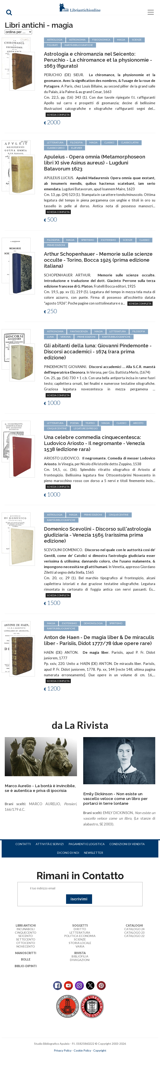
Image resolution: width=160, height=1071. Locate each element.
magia (70, 239)
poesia (74, 423)
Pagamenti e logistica (87, 844)
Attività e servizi (50, 844)
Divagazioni (80, 960)
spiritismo (87, 239)
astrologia (54, 514)
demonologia (93, 623)
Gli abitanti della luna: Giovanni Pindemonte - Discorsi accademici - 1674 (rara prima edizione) (98, 352)
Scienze (80, 939)
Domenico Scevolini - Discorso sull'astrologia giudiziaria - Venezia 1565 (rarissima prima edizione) (97, 535)
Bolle (25, 959)
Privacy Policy (62, 1050)
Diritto (80, 929)
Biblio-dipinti (26, 966)
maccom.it (67, 1057)
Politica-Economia (80, 936)
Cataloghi (134, 925)
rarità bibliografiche (116, 336)
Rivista (80, 953)
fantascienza (79, 331)
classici (144, 239)
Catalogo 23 (134, 932)
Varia (80, 946)
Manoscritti (25, 953)
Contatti (23, 844)
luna (50, 336)
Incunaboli (26, 929)
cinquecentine (57, 428)
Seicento (25, 936)
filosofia (53, 239)
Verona (65, 336)
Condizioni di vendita (127, 844)
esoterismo (108, 239)
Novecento (26, 946)
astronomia (55, 331)
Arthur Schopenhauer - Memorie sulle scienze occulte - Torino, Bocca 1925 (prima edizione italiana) (98, 260)
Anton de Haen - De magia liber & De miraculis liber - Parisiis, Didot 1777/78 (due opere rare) (99, 640)
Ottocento (25, 943)
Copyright (99, 1050)
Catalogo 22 (134, 936)
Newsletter (93, 852)
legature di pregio (86, 428)
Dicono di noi (68, 852)
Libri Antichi (26, 925)
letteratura (117, 331)
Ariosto (138, 423)
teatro (90, 423)
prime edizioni (56, 245)
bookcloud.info (87, 1057)
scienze (128, 239)
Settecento (25, 939)
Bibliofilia (80, 956)
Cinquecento (25, 932)
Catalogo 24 (134, 929)
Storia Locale (80, 943)
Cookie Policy (82, 1050)
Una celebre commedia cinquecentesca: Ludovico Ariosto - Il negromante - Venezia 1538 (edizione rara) (94, 443)
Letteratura (80, 932)
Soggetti (80, 925)
